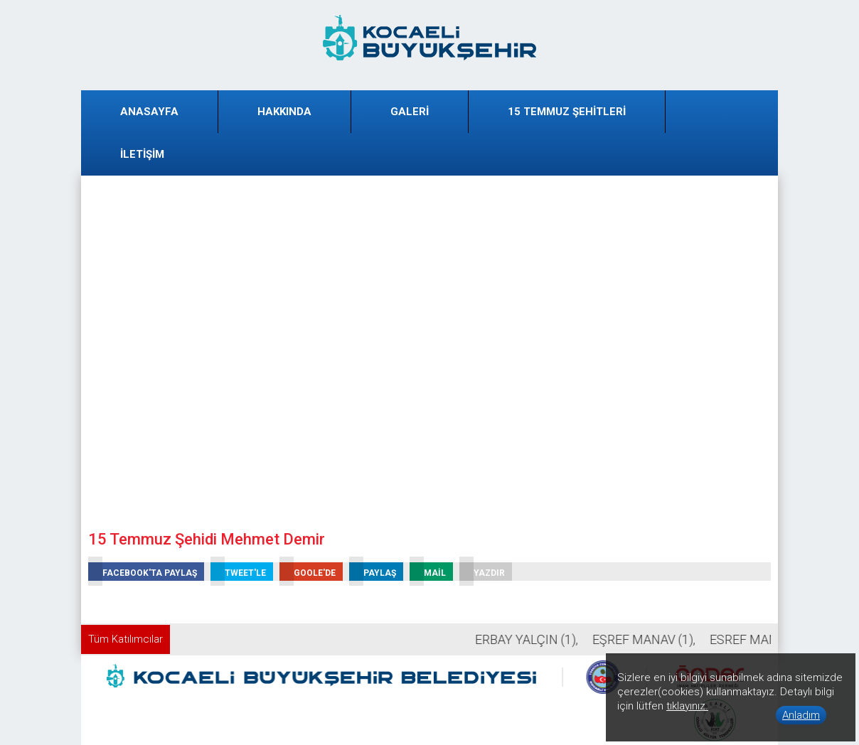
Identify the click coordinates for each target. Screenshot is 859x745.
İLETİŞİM (142, 154)
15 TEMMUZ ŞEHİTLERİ (567, 111)
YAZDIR (482, 571)
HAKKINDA (284, 111)
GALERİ (409, 111)
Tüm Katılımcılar (125, 639)
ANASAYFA (149, 111)
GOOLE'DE (307, 571)
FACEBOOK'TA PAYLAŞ (142, 571)
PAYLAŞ (372, 571)
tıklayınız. (687, 706)
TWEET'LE (238, 571)
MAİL (428, 571)
